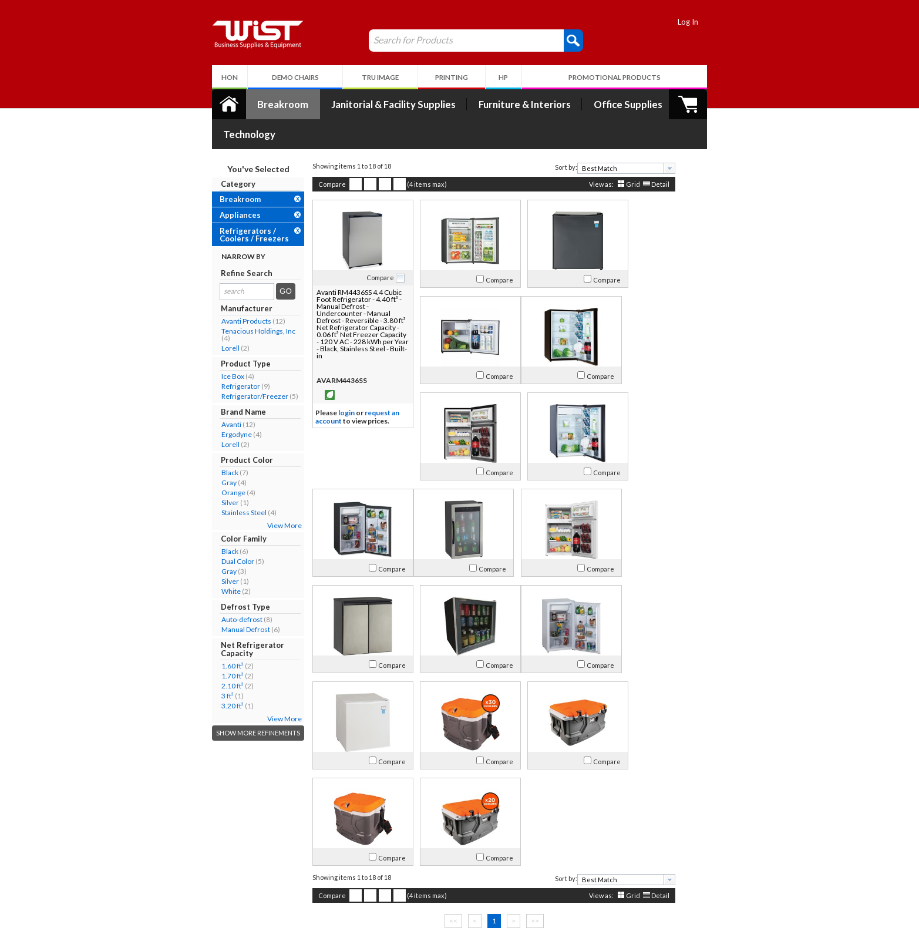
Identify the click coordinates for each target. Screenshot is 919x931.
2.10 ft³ (198, 655)
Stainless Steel (210, 482)
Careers (202, 875)
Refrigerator (206, 356)
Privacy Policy (321, 875)
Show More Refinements (224, 703)
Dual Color (203, 531)
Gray (195, 452)
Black (195, 442)
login (312, 383)
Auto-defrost (207, 589)
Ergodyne (202, 404)
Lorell (196, 318)
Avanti (197, 394)
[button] (539, 40)
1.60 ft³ (198, 635)
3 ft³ (193, 665)
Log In (722, 21)
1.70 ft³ (198, 645)
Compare (298, 154)
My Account (326, 831)
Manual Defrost (211, 599)
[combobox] (592, 138)
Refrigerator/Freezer (220, 366)
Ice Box (198, 346)
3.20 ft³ (198, 675)
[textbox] (588, 138)
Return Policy (320, 861)
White (197, 561)
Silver (196, 472)
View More (250, 495)
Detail (626, 154)
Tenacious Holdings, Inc (224, 301)
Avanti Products (212, 291)
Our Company (212, 847)
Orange (199, 462)
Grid (599, 154)
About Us (209, 831)
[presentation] (635, 138)
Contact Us (207, 861)
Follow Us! (701, 864)
